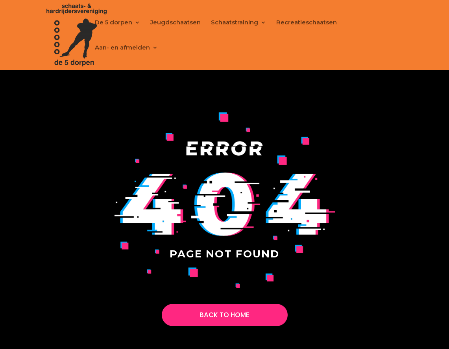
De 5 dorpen (113, 23)
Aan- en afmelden (122, 48)
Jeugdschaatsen (175, 23)
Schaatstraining (234, 23)
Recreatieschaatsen (306, 23)
